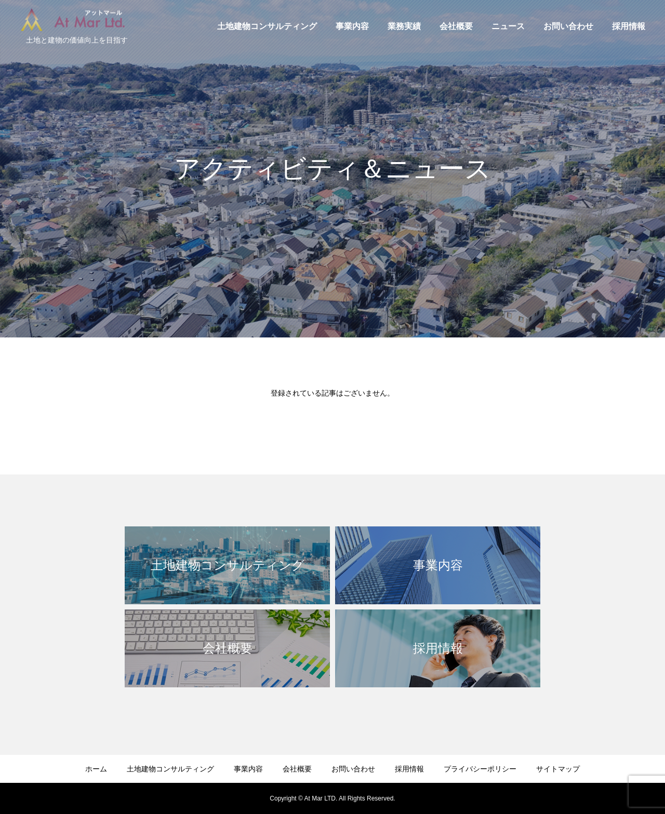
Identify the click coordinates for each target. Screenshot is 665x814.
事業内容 (352, 26)
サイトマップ (558, 769)
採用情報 (628, 26)
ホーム (96, 769)
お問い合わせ (568, 26)
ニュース (508, 26)
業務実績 (404, 26)
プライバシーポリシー (480, 769)
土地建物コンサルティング (267, 26)
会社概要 (456, 26)
